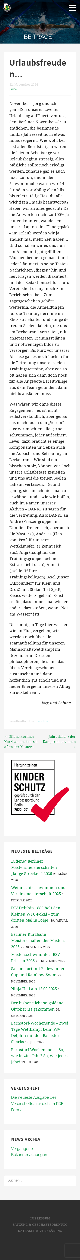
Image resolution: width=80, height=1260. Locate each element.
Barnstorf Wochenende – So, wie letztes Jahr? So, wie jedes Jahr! (39, 1055)
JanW (13, 89)
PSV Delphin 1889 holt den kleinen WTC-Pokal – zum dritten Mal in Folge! (35, 914)
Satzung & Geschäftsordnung (40, 1224)
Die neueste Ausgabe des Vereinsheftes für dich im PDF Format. (37, 1103)
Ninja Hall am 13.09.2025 (34, 989)
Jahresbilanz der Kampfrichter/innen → (59, 742)
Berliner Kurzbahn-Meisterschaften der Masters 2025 (38, 940)
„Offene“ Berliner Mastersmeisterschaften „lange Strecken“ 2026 (34, 867)
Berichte (42, 721)
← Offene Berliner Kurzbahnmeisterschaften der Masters (21, 742)
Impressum (40, 1218)
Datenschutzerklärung (40, 1231)
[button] (74, 7)
